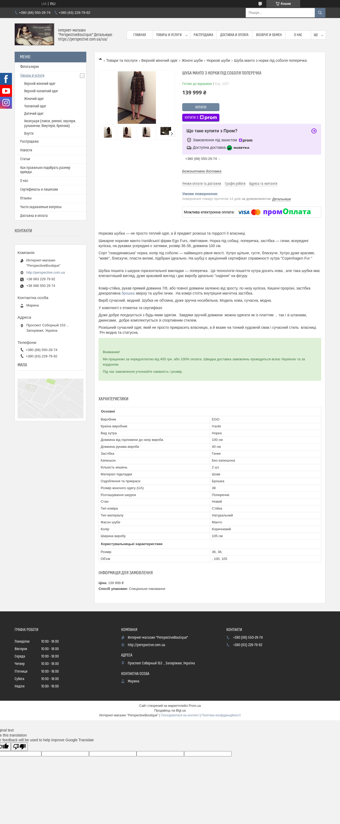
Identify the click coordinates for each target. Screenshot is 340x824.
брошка (127, 293)
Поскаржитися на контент (180, 715)
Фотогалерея (29, 67)
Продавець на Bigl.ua (170, 710)
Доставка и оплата (234, 35)
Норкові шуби (218, 60)
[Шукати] (320, 12)
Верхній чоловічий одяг (41, 91)
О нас (298, 35)
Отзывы (26, 198)
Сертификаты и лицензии (39, 189)
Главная (139, 35)
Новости (26, 150)
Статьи (25, 159)
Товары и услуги (169, 35)
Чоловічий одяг (35, 106)
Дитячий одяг (34, 114)
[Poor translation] (19, 746)
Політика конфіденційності (221, 715)
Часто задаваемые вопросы (41, 207)
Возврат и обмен (269, 35)
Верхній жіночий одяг (159, 60)
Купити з (201, 117)
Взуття (28, 134)
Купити (200, 107)
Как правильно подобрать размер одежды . (45, 170)
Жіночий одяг (34, 99)
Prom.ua (195, 706)
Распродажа (203, 35)
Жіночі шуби (192, 60)
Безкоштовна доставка (201, 171)
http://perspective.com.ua (45, 272)
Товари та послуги (121, 60)
